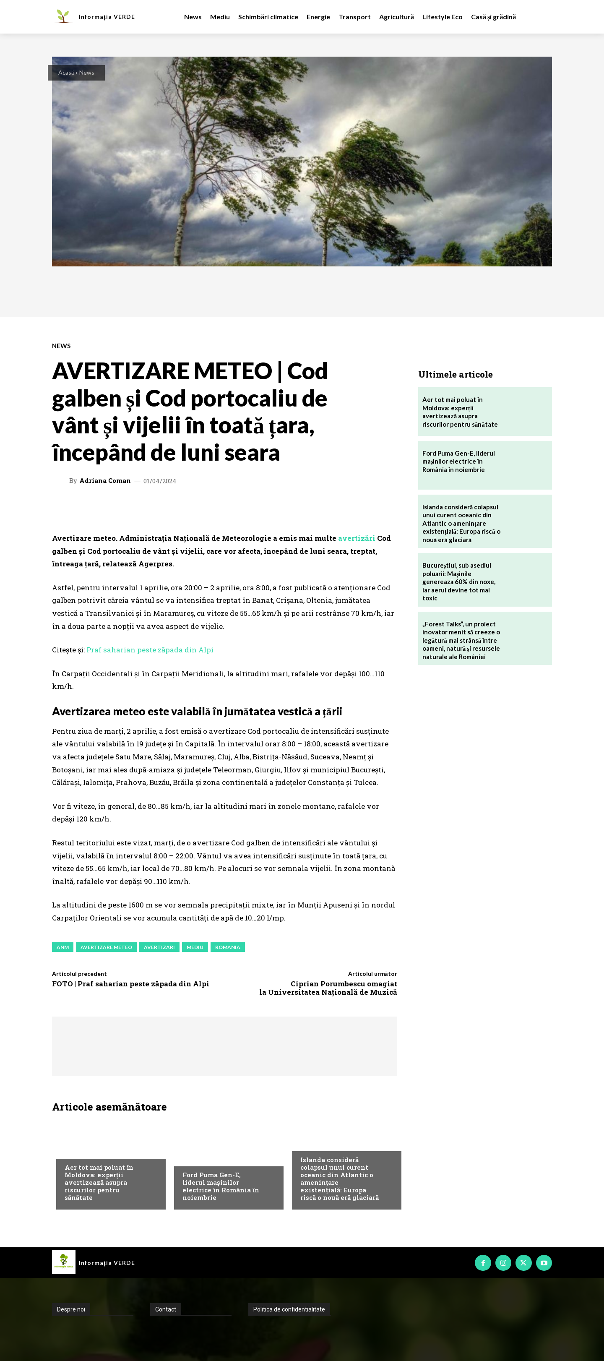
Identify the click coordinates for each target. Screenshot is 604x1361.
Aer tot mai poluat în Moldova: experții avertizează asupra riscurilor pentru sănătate (99, 1182)
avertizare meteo (106, 947)
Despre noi (71, 1309)
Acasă (66, 72)
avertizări (356, 538)
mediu (195, 947)
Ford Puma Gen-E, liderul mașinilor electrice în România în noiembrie (220, 1186)
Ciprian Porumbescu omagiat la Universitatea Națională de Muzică (328, 988)
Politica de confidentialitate (289, 1309)
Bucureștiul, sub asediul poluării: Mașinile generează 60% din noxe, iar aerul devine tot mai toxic (459, 581)
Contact (165, 1309)
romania (227, 947)
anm (63, 947)
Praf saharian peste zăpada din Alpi (149, 649)
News (86, 72)
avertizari (159, 947)
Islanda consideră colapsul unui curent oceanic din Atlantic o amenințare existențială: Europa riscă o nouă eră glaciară (339, 1178)
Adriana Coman (105, 480)
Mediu (73, 1150)
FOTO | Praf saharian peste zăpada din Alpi (130, 983)
